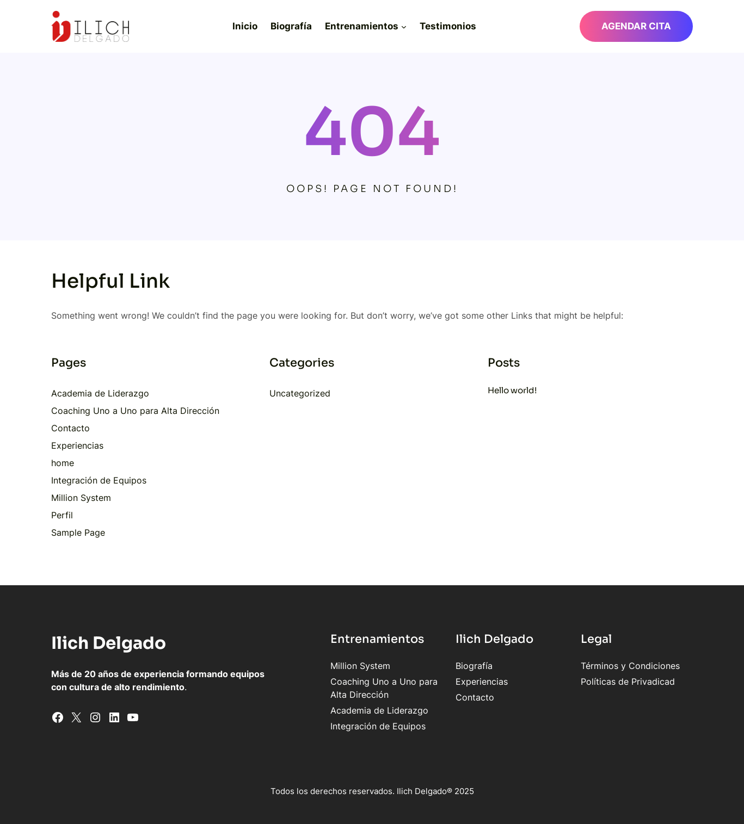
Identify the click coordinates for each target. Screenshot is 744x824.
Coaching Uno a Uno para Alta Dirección (135, 410)
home (62, 462)
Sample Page (78, 532)
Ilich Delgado (108, 643)
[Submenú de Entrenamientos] (404, 26)
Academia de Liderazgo (100, 393)
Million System (81, 497)
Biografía (474, 665)
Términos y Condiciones (630, 665)
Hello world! (512, 390)
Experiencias (77, 445)
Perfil (62, 515)
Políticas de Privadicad (628, 681)
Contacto (70, 428)
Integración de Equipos (98, 480)
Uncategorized (299, 393)
